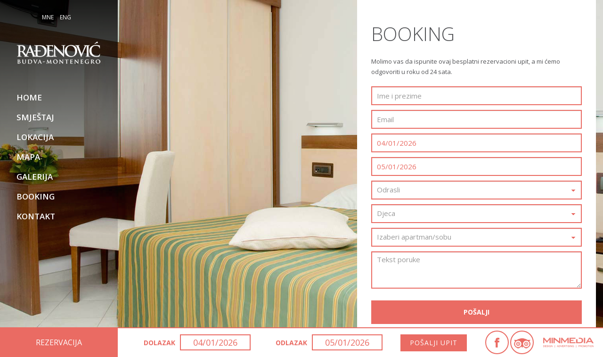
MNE (48, 17)
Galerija (34, 176)
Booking (35, 196)
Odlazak (291, 342)
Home (29, 97)
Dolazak (159, 342)
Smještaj (35, 117)
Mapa (28, 156)
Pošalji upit (433, 342)
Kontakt (35, 216)
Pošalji (476, 311)
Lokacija (35, 137)
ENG (65, 17)
